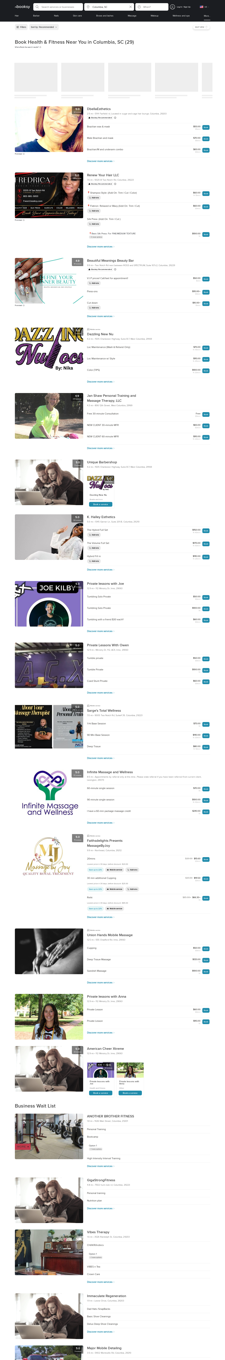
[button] (58, 7)
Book (206, 127)
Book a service (100, 504)
